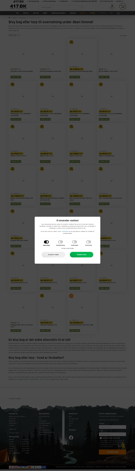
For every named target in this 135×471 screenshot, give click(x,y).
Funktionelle (74, 245)
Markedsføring (60, 245)
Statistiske (88, 245)
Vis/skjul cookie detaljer (67, 248)
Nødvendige (46, 245)
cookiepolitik (64, 231)
